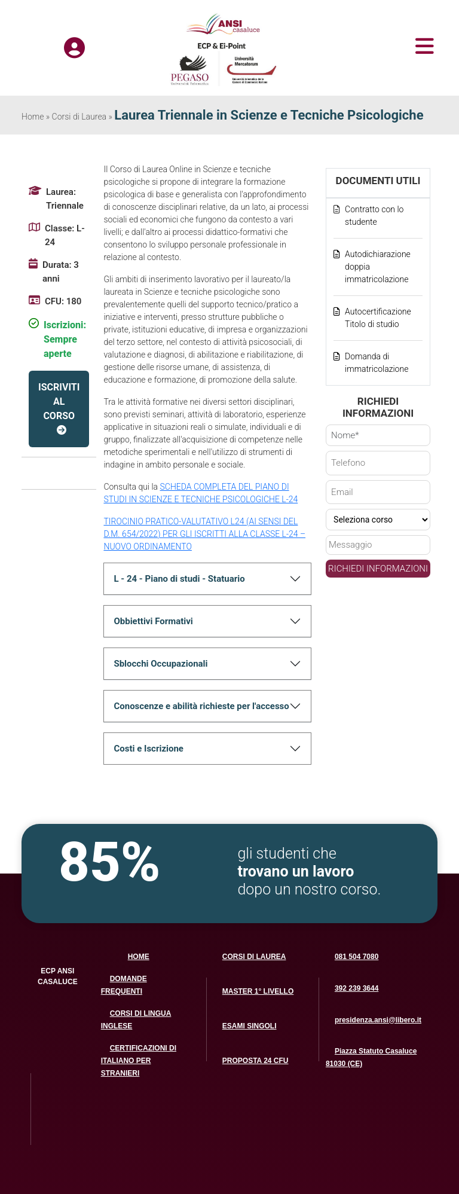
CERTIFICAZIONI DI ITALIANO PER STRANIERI (138, 1060)
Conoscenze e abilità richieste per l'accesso (201, 706)
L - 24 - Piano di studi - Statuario (179, 578)
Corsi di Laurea (79, 116)
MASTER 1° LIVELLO (257, 991)
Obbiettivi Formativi (153, 621)
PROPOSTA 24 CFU (255, 1060)
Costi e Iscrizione (148, 748)
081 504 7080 (356, 956)
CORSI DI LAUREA (254, 956)
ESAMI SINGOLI (249, 1026)
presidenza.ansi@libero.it (378, 1020)
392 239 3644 (356, 988)
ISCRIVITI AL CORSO (58, 401)
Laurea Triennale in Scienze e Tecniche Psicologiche (268, 115)
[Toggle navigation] (370, 46)
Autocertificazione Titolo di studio (378, 318)
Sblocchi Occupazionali (160, 663)
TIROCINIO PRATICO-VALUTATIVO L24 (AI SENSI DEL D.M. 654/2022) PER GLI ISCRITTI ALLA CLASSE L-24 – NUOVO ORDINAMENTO (204, 534)
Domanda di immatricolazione (376, 363)
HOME (138, 956)
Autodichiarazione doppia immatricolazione (378, 266)
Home (33, 116)
